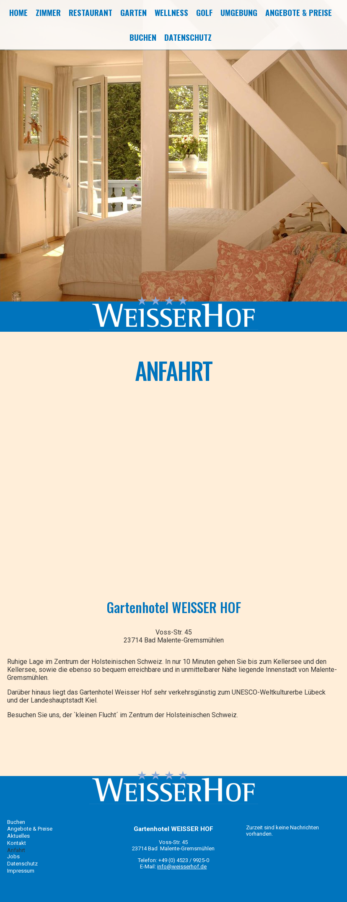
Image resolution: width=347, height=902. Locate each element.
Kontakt (16, 843)
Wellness (171, 12)
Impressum (20, 871)
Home (18, 12)
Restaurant (90, 12)
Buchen (142, 37)
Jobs (13, 856)
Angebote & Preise (298, 12)
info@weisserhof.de (182, 866)
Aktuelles (18, 836)
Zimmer (48, 12)
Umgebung (238, 12)
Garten (133, 12)
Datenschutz (188, 37)
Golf (204, 12)
